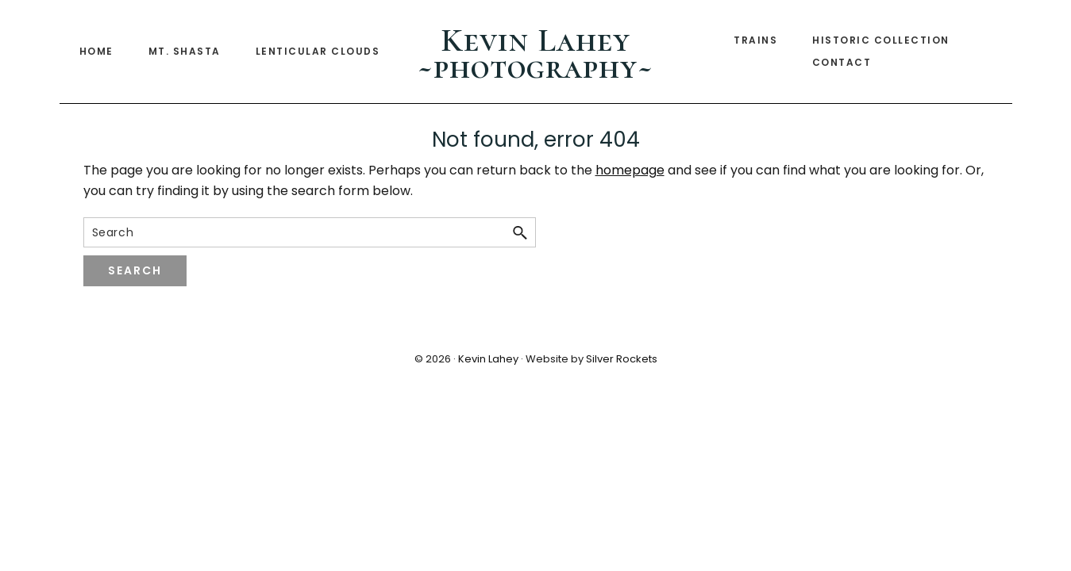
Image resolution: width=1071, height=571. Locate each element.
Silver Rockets (621, 358)
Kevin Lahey (488, 358)
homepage (630, 170)
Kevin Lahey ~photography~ (535, 53)
